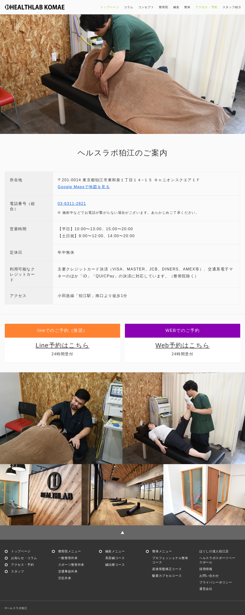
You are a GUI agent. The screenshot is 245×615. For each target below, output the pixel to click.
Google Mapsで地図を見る (84, 187)
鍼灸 (176, 7)
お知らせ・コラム (24, 558)
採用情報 (205, 569)
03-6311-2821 (72, 204)
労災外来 (64, 578)
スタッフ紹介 (232, 7)
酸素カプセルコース (167, 575)
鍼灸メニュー (115, 551)
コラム (129, 7)
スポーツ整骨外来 (71, 564)
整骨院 (163, 7)
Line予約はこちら (62, 345)
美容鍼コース (115, 558)
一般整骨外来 (68, 558)
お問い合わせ (209, 575)
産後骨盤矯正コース (167, 569)
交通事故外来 (68, 571)
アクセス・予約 (206, 7)
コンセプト (146, 7)
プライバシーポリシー (215, 582)
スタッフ (17, 571)
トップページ (109, 7)
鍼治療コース (115, 564)
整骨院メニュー (69, 551)
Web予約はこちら (183, 345)
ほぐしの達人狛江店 (214, 551)
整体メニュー (162, 551)
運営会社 (205, 589)
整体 (187, 7)
